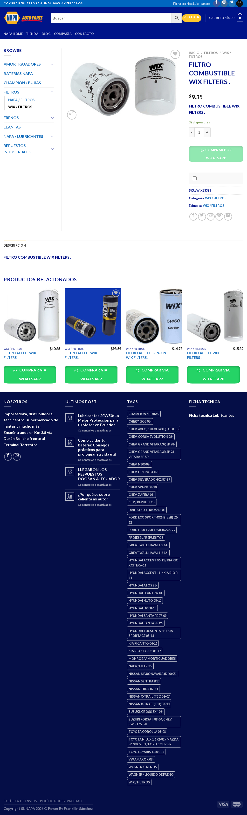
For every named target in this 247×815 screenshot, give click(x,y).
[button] (218, 155)
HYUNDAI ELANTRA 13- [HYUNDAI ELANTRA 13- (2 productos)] (146, 593)
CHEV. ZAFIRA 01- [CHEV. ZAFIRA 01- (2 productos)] (141, 495)
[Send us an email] (239, 3)
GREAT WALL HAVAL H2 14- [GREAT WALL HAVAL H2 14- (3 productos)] (148, 545)
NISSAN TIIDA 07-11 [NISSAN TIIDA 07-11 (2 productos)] (143, 689)
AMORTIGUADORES (22, 64)
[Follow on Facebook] (216, 3)
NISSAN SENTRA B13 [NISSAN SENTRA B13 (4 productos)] (144, 681)
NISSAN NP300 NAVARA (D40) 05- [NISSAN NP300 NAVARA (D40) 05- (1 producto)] (153, 674)
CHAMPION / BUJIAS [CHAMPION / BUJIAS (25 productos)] (144, 414)
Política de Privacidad (61, 801)
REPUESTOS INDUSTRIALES (17, 148)
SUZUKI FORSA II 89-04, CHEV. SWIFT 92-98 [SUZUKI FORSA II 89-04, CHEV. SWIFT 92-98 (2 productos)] (150, 721)
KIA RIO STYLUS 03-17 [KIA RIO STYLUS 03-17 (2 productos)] (145, 651)
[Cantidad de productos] (199, 132)
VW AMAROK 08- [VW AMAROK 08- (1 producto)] (141, 759)
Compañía (63, 34)
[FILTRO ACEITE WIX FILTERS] (32, 316)
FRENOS (11, 117)
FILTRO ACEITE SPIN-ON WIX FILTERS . (146, 355)
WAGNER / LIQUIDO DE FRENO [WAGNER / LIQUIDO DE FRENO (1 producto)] (151, 774)
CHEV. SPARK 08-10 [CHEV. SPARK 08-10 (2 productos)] (143, 487)
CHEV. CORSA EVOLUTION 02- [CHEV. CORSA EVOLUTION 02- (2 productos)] (151, 436)
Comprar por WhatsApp (218, 154)
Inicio (194, 53)
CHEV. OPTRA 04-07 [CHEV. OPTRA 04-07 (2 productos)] (143, 472)
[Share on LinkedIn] (228, 217)
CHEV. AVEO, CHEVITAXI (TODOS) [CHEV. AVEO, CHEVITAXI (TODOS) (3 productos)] (153, 429)
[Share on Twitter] (202, 217)
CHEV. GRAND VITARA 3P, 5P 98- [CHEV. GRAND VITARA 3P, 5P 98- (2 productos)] (152, 444)
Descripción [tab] (15, 245)
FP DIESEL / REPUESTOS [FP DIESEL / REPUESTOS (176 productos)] (146, 537)
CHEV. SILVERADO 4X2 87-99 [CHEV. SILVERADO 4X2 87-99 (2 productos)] (149, 479)
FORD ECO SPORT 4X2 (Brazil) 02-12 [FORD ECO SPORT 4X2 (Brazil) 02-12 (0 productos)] (153, 519)
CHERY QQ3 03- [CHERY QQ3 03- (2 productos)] (140, 421)
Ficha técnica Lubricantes (191, 4)
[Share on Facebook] (193, 217)
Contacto (84, 34)
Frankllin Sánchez (78, 809)
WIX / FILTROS (215, 198)
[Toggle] (52, 64)
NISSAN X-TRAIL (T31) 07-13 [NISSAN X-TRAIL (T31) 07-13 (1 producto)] (149, 704)
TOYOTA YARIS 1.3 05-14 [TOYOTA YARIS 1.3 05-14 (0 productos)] (146, 752)
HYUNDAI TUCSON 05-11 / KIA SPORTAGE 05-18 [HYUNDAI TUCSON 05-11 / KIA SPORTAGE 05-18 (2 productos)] (151, 633)
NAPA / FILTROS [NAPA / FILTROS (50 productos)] (140, 666)
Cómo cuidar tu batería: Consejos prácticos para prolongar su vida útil (97, 447)
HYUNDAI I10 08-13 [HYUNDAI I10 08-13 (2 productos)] (142, 608)
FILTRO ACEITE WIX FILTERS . (81, 355)
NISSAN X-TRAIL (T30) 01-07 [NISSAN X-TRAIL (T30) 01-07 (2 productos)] (149, 696)
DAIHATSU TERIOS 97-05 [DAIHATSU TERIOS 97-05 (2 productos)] (147, 510)
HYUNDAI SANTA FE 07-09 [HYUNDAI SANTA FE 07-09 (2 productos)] (147, 616)
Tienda (32, 34)
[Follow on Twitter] (231, 3)
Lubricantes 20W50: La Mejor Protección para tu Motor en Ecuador (98, 420)
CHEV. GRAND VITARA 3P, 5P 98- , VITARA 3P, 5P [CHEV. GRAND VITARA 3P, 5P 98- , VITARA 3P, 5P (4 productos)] (152, 454)
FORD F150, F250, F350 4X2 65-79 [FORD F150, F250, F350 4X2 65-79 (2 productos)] (152, 530)
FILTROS (211, 53)
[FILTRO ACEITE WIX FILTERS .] (93, 316)
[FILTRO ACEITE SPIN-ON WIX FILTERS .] (154, 316)
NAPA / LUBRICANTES (23, 136)
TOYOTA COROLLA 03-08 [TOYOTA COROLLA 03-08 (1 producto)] (147, 732)
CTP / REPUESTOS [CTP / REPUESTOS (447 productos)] (142, 502)
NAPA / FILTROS (21, 100)
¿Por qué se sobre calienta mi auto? (94, 496)
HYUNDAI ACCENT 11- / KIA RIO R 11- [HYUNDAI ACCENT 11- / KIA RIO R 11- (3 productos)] (153, 575)
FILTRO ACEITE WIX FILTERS (20, 355)
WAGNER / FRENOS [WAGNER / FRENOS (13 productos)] (143, 767)
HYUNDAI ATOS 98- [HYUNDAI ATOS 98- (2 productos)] (143, 585)
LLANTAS (12, 127)
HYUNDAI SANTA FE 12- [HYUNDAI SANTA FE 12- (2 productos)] (146, 623)
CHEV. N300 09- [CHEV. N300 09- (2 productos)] (140, 464)
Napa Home (13, 34)
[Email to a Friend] (211, 217)
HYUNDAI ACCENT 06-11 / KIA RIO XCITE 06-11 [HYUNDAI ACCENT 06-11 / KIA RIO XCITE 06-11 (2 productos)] (153, 562)
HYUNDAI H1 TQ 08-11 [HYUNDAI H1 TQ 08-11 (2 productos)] (145, 600)
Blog (46, 34)
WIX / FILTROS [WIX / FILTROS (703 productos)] (139, 782)
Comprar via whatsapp (32, 374)
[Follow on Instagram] (224, 3)
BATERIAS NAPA (18, 73)
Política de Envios (20, 801)
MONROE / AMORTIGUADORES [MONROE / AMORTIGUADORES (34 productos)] (152, 658)
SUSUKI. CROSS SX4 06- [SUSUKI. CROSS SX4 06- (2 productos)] (146, 712)
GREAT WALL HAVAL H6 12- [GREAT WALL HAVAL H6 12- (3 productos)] (148, 553)
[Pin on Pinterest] (219, 217)
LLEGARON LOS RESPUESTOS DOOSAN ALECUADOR (99, 474)
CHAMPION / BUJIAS (22, 82)
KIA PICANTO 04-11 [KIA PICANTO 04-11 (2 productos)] (143, 643)
